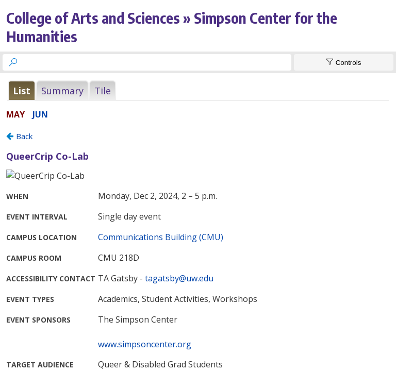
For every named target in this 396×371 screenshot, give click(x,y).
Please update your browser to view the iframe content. (198, 90)
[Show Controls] (343, 62)
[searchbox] (156, 62)
